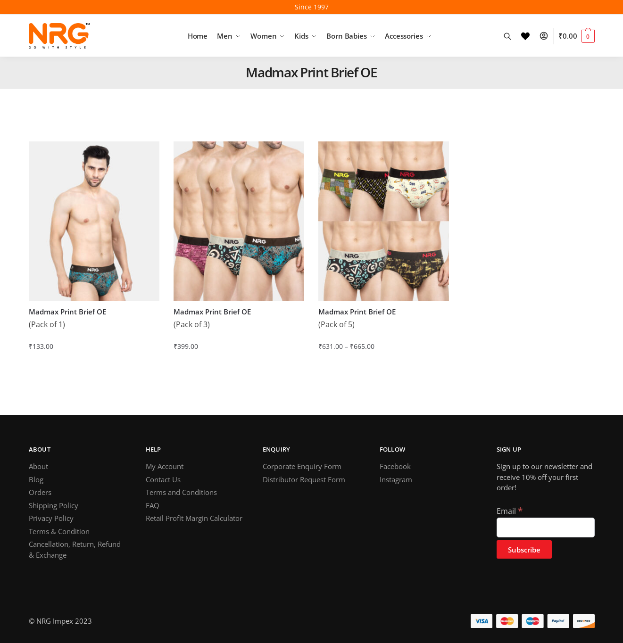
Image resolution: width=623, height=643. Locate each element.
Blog (36, 479)
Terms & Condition (59, 531)
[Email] (546, 527)
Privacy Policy (51, 518)
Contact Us (163, 479)
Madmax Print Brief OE (67, 311)
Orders (40, 492)
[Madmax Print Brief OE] (94, 221)
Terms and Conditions (181, 492)
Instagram (396, 479)
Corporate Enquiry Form (302, 466)
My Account (164, 466)
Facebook (395, 466)
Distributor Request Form (304, 479)
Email (510, 511)
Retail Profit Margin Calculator (194, 518)
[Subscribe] (524, 549)
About (38, 466)
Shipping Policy (53, 505)
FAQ (152, 505)
